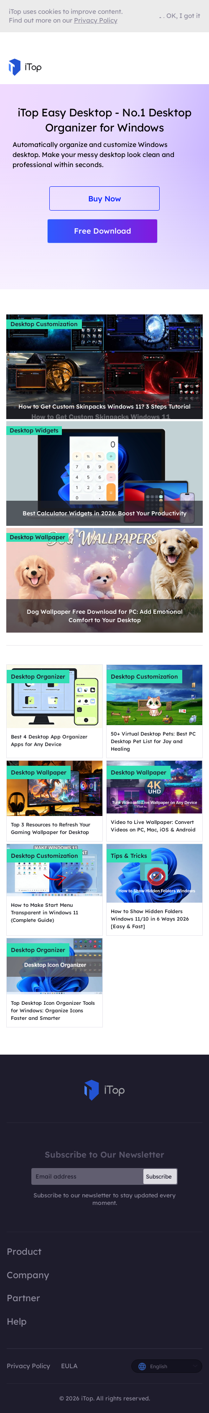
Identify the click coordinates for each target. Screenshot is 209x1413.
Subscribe (159, 1176)
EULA (69, 1366)
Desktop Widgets (34, 430)
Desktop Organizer (38, 676)
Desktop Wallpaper (37, 537)
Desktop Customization (44, 324)
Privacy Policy (28, 1366)
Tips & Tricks (129, 856)
